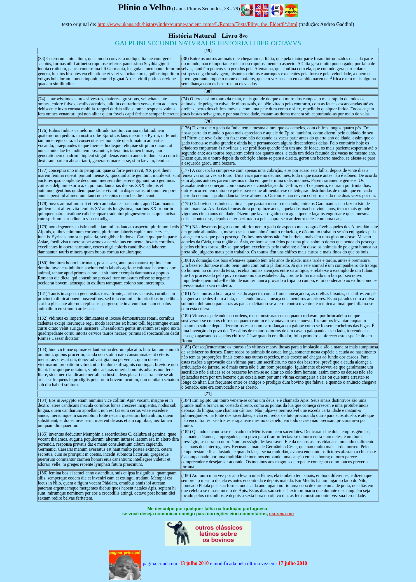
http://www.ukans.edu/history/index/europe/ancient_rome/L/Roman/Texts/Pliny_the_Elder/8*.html (198, 24)
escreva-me (281, 513)
